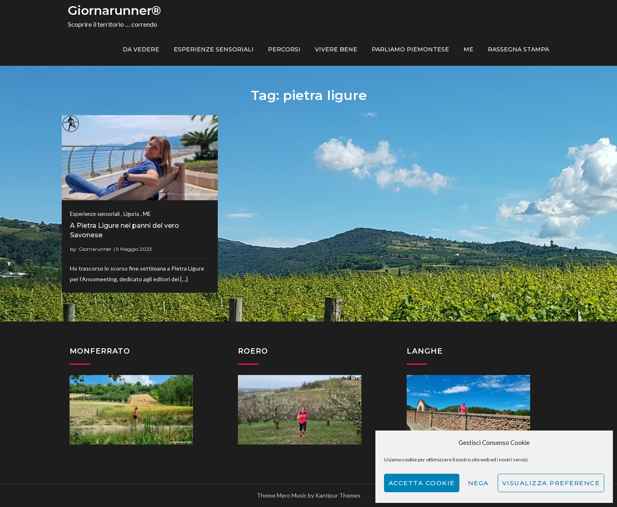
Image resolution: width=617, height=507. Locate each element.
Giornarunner (95, 249)
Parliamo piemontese (410, 49)
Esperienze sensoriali (214, 49)
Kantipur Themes (338, 495)
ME (468, 49)
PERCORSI (284, 49)
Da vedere (141, 49)
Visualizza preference (551, 483)
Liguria (131, 214)
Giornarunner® (114, 10)
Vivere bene (336, 49)
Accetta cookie (422, 483)
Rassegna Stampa (518, 49)
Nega (478, 483)
